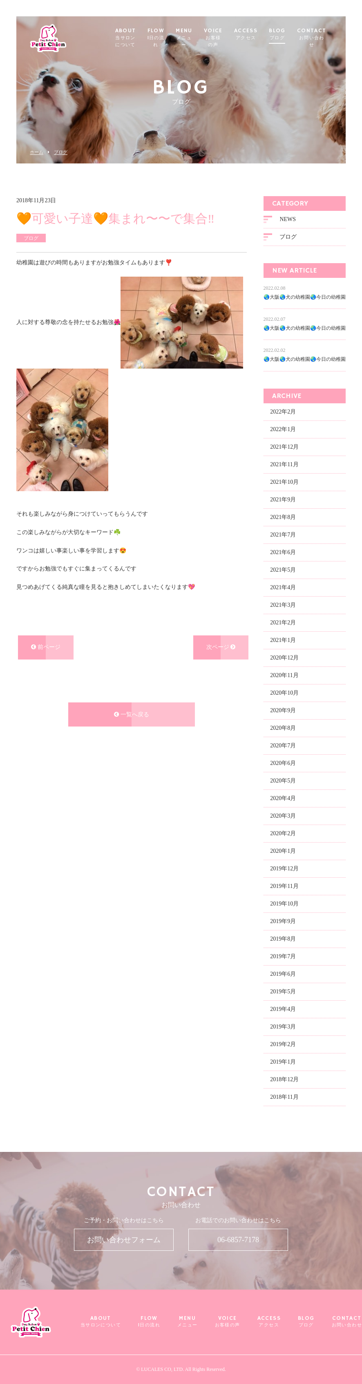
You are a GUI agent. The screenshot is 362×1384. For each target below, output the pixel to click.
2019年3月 (283, 1028)
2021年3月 (283, 607)
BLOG (291, 34)
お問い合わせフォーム (124, 1240)
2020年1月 (283, 853)
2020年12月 (284, 659)
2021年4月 (283, 589)
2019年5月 (283, 993)
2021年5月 (283, 571)
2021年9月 (283, 501)
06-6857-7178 (238, 1240)
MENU (198, 38)
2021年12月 (284, 448)
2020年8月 (283, 730)
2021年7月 (283, 536)
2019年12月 (284, 870)
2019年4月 (283, 1011)
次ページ (221, 649)
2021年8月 (283, 519)
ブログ (60, 152)
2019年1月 (283, 1063)
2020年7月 (283, 747)
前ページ (45, 649)
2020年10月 (284, 694)
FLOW (169, 38)
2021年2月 (283, 624)
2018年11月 (284, 1099)
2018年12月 (284, 1081)
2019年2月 (283, 1046)
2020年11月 (284, 677)
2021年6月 (283, 554)
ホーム (36, 152)
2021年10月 (284, 484)
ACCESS (259, 34)
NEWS (287, 221)
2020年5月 (283, 782)
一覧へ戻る (131, 716)
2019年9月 (283, 923)
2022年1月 (283, 431)
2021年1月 (283, 642)
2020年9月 (283, 712)
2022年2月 (283, 413)
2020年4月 (283, 800)
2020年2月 (283, 835)
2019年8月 (283, 940)
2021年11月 (284, 466)
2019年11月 (284, 888)
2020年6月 (283, 765)
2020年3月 (283, 817)
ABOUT (138, 38)
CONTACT (325, 38)
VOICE (226, 38)
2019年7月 (283, 958)
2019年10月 (284, 905)
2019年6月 (283, 976)
